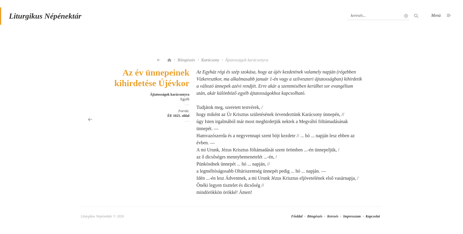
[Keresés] (378, 18)
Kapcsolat (373, 220)
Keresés (332, 220)
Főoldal (297, 220)
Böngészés (186, 63)
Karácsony (210, 63)
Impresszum (352, 220)
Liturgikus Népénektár (48, 18)
